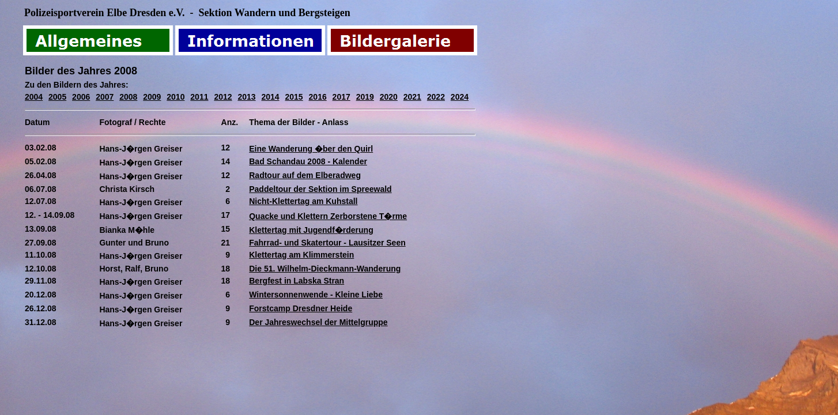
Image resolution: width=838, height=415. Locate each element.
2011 (199, 96)
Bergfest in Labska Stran (296, 280)
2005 (57, 96)
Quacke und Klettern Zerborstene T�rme (328, 216)
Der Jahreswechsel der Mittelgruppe (318, 322)
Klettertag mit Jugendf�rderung (311, 230)
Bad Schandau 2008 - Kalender (308, 161)
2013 (246, 96)
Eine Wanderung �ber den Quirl (311, 148)
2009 (152, 96)
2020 (389, 96)
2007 (105, 96)
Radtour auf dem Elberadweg (305, 175)
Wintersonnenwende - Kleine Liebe (316, 294)
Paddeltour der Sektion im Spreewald (320, 189)
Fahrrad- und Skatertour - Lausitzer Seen (327, 242)
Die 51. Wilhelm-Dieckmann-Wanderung (325, 268)
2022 (436, 96)
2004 (34, 96)
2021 (412, 96)
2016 (318, 96)
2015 (294, 96)
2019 (365, 96)
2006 (81, 96)
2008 (128, 96)
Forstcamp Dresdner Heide (300, 308)
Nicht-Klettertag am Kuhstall (303, 201)
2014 (270, 96)
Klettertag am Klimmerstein (301, 254)
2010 (175, 96)
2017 (341, 96)
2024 (460, 96)
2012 (223, 96)
